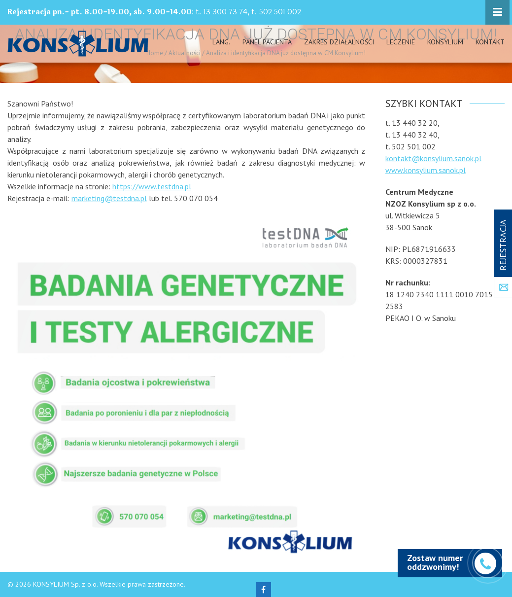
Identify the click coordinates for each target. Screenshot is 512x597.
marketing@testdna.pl (109, 198)
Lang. (221, 41)
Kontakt (490, 41)
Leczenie (400, 41)
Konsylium (445, 41)
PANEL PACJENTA (267, 41)
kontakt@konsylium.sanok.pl (433, 158)
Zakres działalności (339, 41)
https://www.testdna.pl (151, 186)
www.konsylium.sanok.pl (425, 170)
